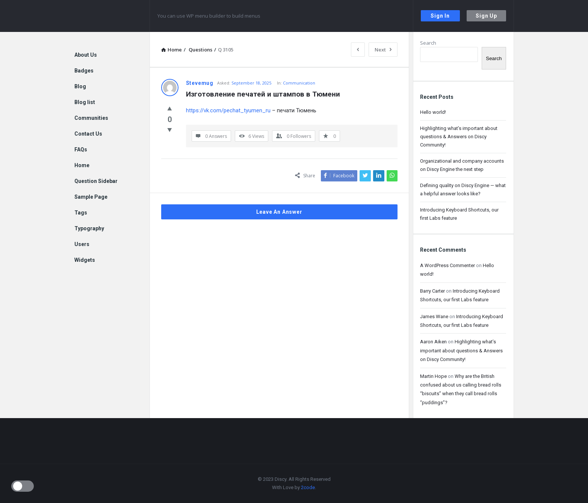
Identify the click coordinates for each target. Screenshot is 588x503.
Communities (91, 118)
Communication (299, 83)
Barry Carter (432, 291)
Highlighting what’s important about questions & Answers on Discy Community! (458, 136)
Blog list (84, 102)
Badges (84, 71)
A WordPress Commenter (447, 265)
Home (81, 165)
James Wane (434, 316)
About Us (85, 55)
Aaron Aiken (433, 341)
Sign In (440, 16)
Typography (89, 228)
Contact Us (88, 134)
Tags (80, 213)
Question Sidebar (96, 181)
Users (81, 244)
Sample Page (90, 197)
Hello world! (433, 112)
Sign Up (486, 16)
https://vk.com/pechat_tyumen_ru (228, 110)
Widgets (84, 260)
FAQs (80, 150)
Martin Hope (433, 376)
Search (428, 42)
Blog (80, 86)
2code (308, 487)
